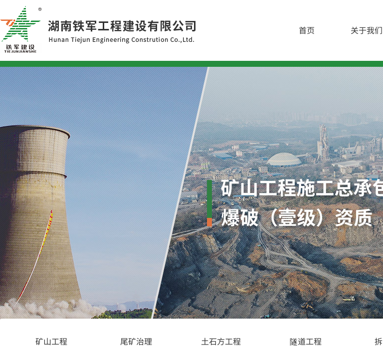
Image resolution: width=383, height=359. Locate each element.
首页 (307, 30)
